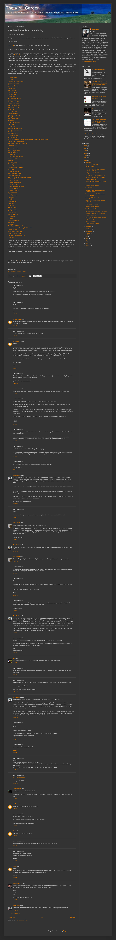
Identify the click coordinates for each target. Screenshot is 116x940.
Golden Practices (13, 158)
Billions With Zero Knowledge (17, 141)
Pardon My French (13, 104)
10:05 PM (15, 470)
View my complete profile (89, 61)
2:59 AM (15, 798)
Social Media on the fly (15, 231)
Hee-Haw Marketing (14, 175)
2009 (85, 153)
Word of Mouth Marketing (92, 204)
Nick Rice (11, 203)
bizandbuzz (11, 96)
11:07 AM (15, 561)
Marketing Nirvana (13, 220)
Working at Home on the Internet (17, 143)
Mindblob (11, 120)
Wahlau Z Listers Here (19, 777)
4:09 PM (15, 825)
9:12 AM (15, 368)
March (88, 245)
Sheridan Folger (17, 883)
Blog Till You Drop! (13, 83)
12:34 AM (15, 503)
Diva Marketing (12, 111)
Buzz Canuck (12, 100)
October (88, 229)
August (88, 233)
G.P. (14, 658)
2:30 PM (15, 808)
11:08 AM (15, 783)
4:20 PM (15, 573)
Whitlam (15, 804)
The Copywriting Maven (15, 173)
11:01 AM (15, 878)
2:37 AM (15, 739)
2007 (85, 158)
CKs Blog (11, 205)
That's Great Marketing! (15, 128)
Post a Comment (15, 913)
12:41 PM (15, 383)
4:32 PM (15, 861)
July (87, 236)
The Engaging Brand (14, 151)
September (89, 231)
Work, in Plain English (14, 98)
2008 (85, 155)
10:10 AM (15, 551)
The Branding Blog (13, 152)
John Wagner (12, 201)
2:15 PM (15, 632)
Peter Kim (11, 45)
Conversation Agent (14, 171)
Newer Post (12, 917)
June (87, 238)
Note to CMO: (12, 126)
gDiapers (11, 218)
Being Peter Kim (13, 137)
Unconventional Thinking (15, 167)
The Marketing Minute (14, 115)
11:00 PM (15, 691)
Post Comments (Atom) (22, 920)
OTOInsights (12, 94)
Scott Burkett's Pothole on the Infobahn (19, 177)
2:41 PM (15, 456)
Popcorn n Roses (13, 184)
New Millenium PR (13, 102)
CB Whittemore (17, 319)
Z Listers (25, 271)
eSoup (10, 194)
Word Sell (11, 124)
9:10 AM (15, 653)
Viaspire (10, 160)
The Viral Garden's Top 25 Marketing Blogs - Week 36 (95, 169)
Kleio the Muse (17, 788)
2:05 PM (15, 424)
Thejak (15, 866)
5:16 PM (15, 663)
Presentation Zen (13, 196)
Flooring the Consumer (15, 164)
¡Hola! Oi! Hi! (12, 224)
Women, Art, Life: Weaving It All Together (20, 228)
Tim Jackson (16, 522)
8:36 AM (15, 539)
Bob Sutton (11, 222)
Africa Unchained (13, 214)
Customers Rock (19, 38)
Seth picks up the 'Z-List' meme (93, 173)
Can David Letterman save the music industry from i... (95, 190)
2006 (85, 160)
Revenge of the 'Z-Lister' (91, 133)
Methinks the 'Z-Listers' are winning (95, 175)
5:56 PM (15, 753)
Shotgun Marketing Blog (15, 130)
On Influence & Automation (16, 186)
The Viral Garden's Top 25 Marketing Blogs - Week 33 (95, 214)
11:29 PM (15, 717)
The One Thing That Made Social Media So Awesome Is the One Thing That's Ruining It (99, 84)
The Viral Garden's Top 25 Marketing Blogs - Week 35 (95, 178)
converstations (12, 192)
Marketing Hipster (13, 113)
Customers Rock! (13, 135)
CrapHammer (12, 154)
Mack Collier (16, 475)
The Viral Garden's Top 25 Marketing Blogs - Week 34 (95, 194)
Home (42, 917)
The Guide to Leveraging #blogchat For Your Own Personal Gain (99, 121)
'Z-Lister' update (89, 188)
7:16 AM (15, 675)
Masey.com (11, 237)
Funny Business (13, 117)
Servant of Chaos (13, 190)
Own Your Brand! (13, 92)
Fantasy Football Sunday (92, 185)
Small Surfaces (12, 213)
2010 (85, 150)
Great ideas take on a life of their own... (96, 211)
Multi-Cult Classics (13, 179)
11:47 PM (15, 769)
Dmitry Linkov (12, 197)
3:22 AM (15, 845)
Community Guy (13, 229)
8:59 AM (15, 336)
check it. (15, 750)
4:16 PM (15, 835)
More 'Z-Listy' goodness (91, 164)
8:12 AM (15, 314)
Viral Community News (91, 209)
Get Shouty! (11, 85)
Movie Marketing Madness (16, 81)
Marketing (19, 271)
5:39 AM (15, 297)
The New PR (12, 90)
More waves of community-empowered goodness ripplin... (95, 218)
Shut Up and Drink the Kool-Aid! (17, 226)
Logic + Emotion (13, 181)
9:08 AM (15, 610)
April (87, 243)
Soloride (10, 79)
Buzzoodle (11, 169)
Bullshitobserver (13, 188)
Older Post (73, 917)
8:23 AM (15, 325)
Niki (14, 831)
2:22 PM (15, 441)
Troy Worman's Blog (14, 105)
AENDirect (11, 109)
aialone (10, 199)
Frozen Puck (12, 209)
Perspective (11, 216)
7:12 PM (15, 900)
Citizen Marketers (90, 221)
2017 (85, 146)
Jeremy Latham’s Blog (14, 233)
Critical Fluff (11, 88)
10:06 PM (15, 910)
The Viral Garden (12, 271)
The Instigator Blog (13, 107)
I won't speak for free (98, 109)
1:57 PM (15, 393)
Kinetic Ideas (12, 166)
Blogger (65, 931)
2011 (85, 148)
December (89, 162)
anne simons (16, 341)
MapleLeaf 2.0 (12, 145)
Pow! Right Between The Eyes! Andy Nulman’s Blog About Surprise (28, 139)
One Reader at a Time (14, 87)
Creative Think (12, 77)
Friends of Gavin (89, 166)
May (87, 241)
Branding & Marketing (14, 182)
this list (19, 261)
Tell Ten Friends (18, 55)
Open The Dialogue (14, 122)
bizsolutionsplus (13, 134)
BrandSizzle (11, 132)
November (89, 226)
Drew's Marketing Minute (15, 156)
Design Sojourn (12, 207)
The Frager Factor (13, 118)
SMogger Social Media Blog (16, 235)
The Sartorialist (12, 211)
